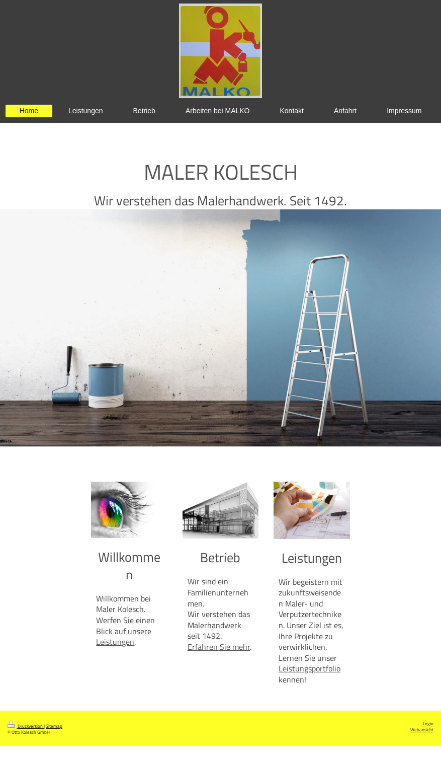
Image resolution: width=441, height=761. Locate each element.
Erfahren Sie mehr (219, 647)
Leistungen (115, 642)
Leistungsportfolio (309, 668)
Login (428, 723)
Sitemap (54, 726)
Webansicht (421, 729)
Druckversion (26, 726)
